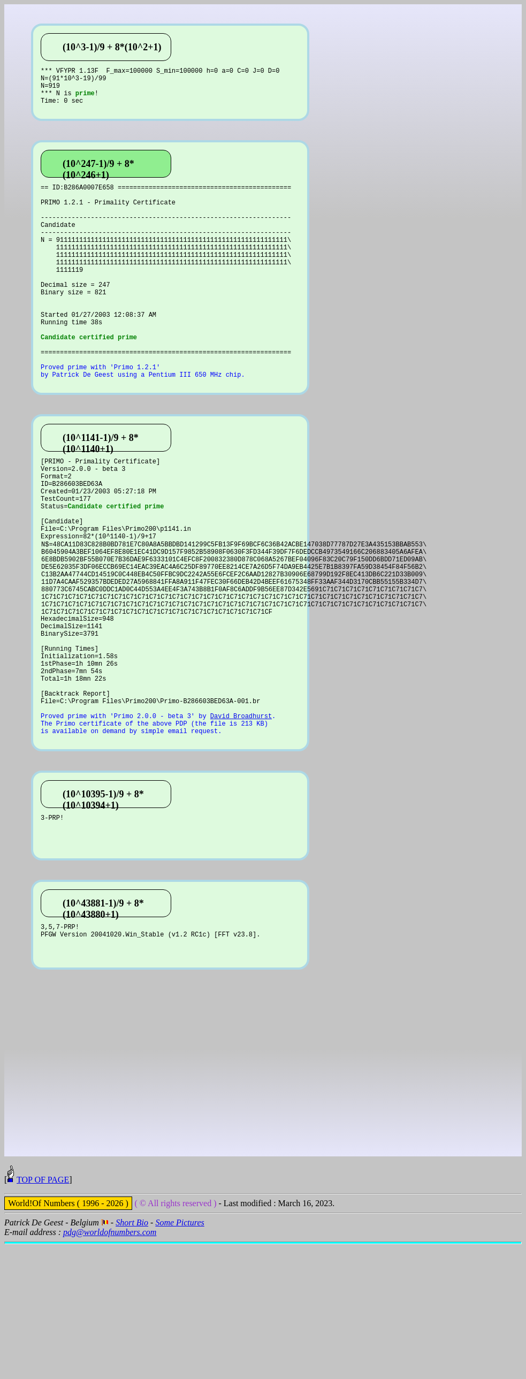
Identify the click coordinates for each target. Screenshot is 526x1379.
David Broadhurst (241, 823)
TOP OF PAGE (43, 1314)
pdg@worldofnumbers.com (109, 1367)
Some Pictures (179, 1357)
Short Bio (132, 1357)
